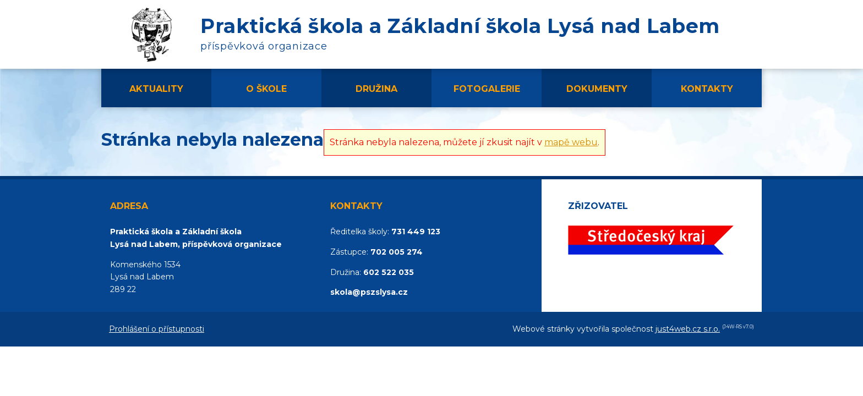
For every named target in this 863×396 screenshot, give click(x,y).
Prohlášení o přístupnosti (156, 329)
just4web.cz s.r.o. (688, 329)
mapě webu (571, 142)
